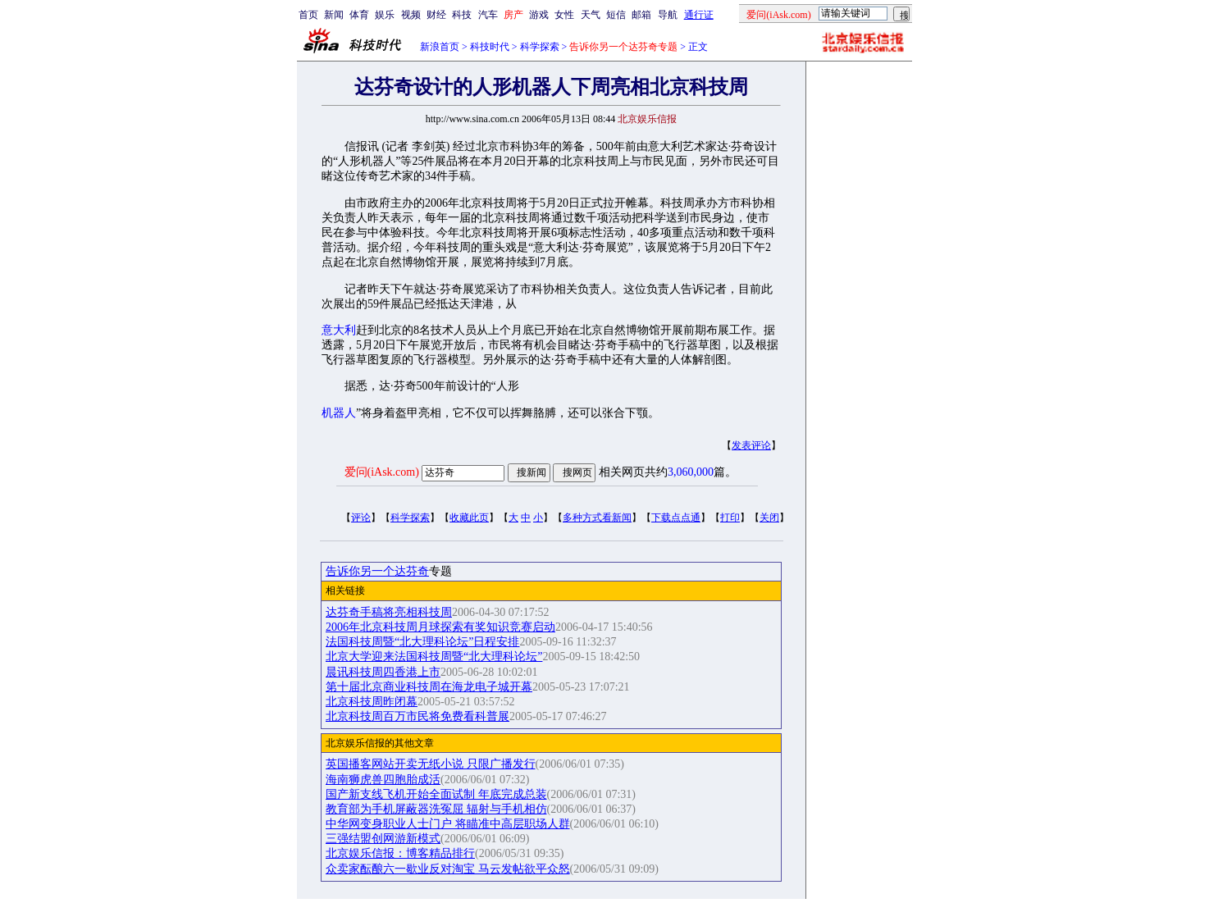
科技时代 (489, 46)
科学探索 (539, 46)
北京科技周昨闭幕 (371, 701)
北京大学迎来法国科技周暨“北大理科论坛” (434, 656)
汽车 (488, 15)
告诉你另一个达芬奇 (377, 571)
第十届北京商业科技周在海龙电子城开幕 (429, 687)
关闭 (769, 517)
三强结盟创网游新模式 (383, 838)
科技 (462, 15)
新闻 (334, 15)
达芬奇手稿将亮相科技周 (389, 612)
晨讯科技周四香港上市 (383, 672)
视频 (411, 15)
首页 (308, 15)
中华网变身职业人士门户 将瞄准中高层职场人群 (448, 824)
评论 (361, 517)
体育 (359, 15)
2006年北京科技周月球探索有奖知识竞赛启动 (440, 627)
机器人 (339, 413)
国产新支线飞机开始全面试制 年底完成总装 (436, 794)
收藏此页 (469, 517)
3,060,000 (691, 472)
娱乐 (385, 15)
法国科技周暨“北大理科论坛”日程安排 (422, 642)
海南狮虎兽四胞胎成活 (383, 779)
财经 (436, 15)
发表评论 (751, 445)
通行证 (699, 15)
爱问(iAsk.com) (381, 472)
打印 (730, 517)
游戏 (539, 15)
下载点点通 (675, 517)
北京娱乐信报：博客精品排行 (400, 853)
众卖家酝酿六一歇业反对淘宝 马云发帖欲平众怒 (448, 869)
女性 (564, 15)
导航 (667, 15)
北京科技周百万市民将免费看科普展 (417, 716)
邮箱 (641, 15)
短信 (616, 15)
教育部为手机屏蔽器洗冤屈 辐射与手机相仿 (436, 809)
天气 (590, 15)
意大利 (339, 330)
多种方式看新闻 (597, 517)
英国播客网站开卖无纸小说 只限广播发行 (431, 764)
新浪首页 (439, 46)
